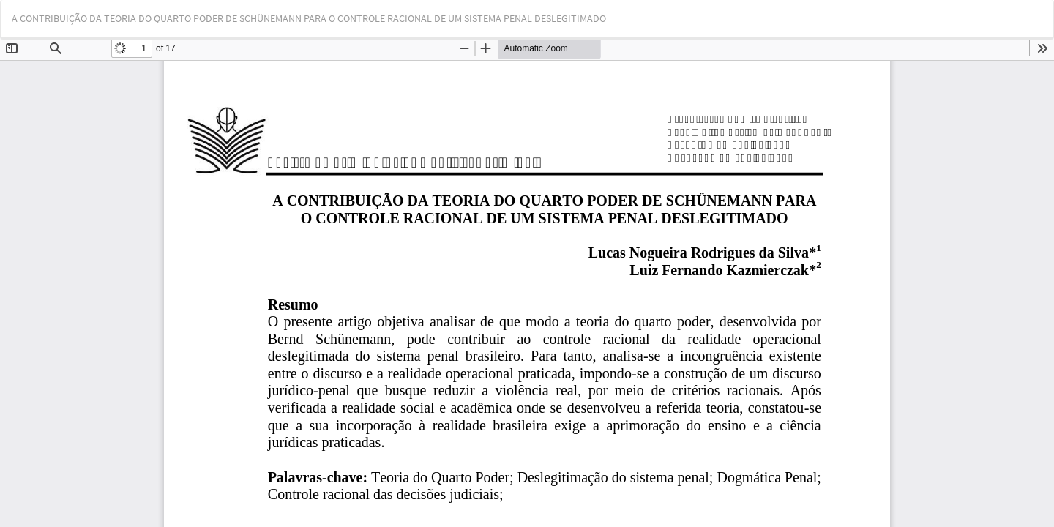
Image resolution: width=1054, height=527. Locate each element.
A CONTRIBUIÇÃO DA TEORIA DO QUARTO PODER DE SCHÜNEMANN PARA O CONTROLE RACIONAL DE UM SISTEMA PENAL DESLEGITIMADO (309, 18)
